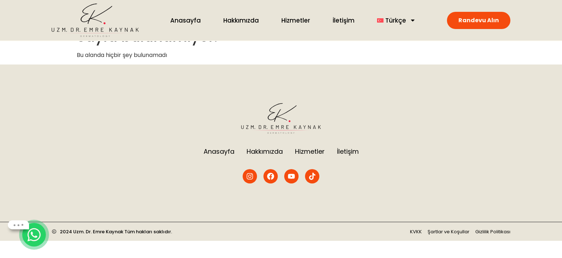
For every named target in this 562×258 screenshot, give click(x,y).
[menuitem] (396, 20)
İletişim (343, 20)
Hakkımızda (241, 20)
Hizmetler (295, 20)
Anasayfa (185, 20)
